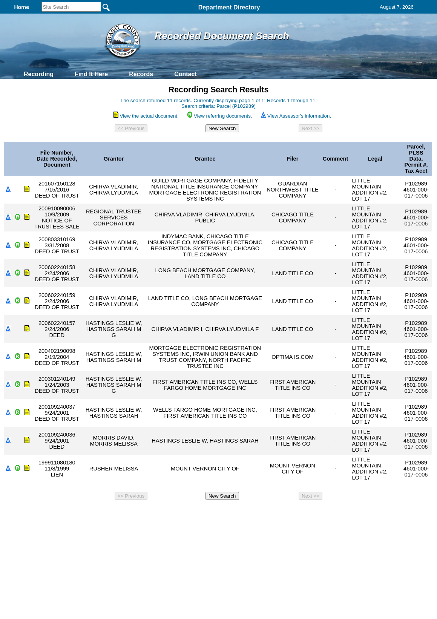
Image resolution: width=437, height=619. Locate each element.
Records (141, 74)
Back (116, 513)
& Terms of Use (243, 513)
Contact (185, 74)
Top (93, 513)
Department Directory (229, 7)
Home (145, 513)
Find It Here (91, 74)
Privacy (215, 513)
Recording (39, 74)
